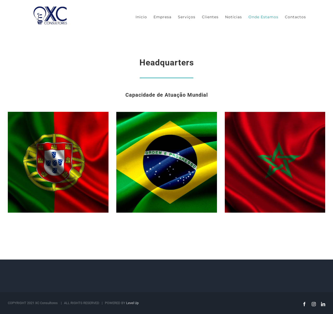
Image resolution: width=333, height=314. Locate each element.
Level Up (132, 303)
